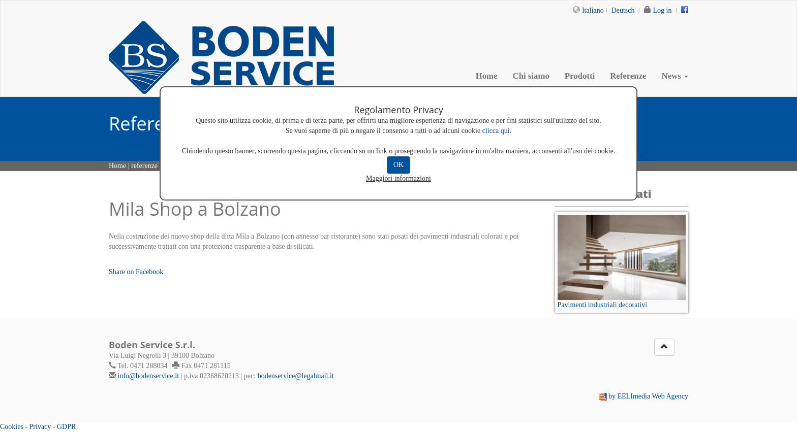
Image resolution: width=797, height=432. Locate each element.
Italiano (593, 10)
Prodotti (580, 76)
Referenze (628, 76)
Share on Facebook (136, 272)
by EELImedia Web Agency (648, 396)
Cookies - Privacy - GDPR (38, 426)
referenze (144, 166)
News (675, 76)
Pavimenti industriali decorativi (603, 305)
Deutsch (623, 10)
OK (398, 165)
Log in (662, 10)
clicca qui (496, 131)
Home (487, 76)
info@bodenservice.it (148, 376)
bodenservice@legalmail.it (296, 376)
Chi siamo (531, 76)
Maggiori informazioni (398, 178)
